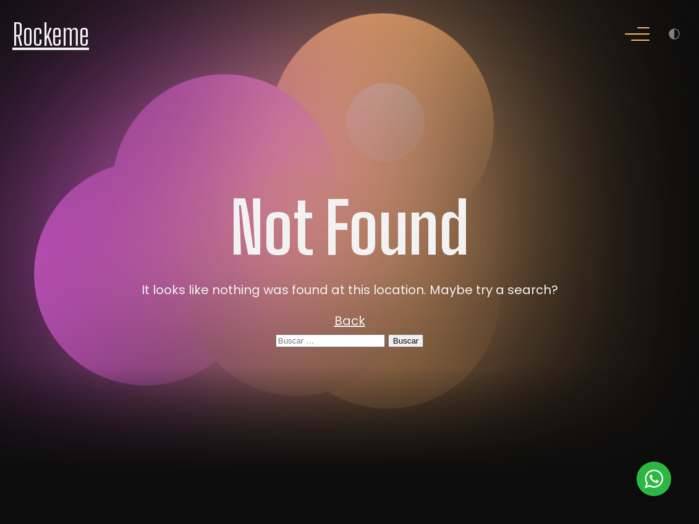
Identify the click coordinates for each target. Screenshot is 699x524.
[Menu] (637, 35)
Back (349, 320)
